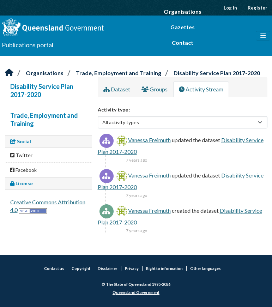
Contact (182, 42)
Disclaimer (107, 268)
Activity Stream (201, 89)
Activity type (113, 110)
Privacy (132, 268)
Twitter (21, 155)
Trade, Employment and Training (118, 73)
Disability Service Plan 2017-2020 (217, 73)
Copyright (81, 268)
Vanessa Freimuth (149, 140)
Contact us (54, 268)
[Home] (9, 73)
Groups (154, 89)
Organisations (182, 11)
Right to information (164, 268)
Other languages (205, 268)
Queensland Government (136, 292)
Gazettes (182, 27)
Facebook (23, 170)
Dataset (116, 89)
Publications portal (27, 45)
